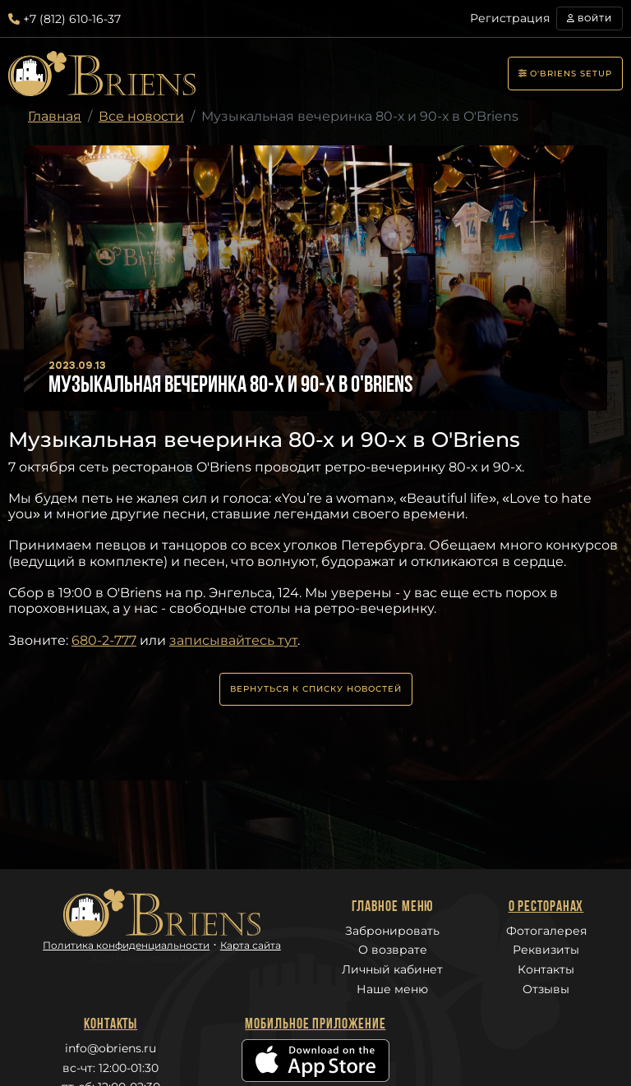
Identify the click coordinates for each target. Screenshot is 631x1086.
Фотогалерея (546, 930)
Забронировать (392, 930)
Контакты (546, 969)
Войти (589, 18)
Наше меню (392, 989)
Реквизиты (546, 949)
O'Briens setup (565, 73)
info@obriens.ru (110, 1048)
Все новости (141, 116)
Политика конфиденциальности (126, 945)
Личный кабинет (392, 969)
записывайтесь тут (233, 640)
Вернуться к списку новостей (316, 688)
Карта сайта (250, 945)
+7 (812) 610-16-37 (64, 19)
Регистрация (510, 18)
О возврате (392, 949)
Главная (54, 116)
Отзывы (546, 989)
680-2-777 (103, 640)
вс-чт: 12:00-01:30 (110, 1068)
